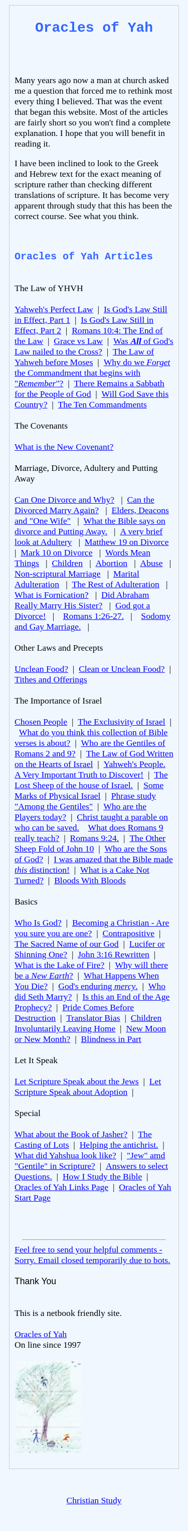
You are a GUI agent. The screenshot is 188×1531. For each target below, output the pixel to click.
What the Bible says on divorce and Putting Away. (90, 526)
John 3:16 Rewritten (113, 954)
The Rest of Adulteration (115, 584)
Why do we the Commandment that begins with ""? (92, 372)
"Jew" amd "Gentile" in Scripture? (90, 1160)
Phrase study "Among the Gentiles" (85, 801)
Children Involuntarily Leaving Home (88, 1023)
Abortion (111, 563)
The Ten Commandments (102, 404)
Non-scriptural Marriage (57, 574)
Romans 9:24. (94, 838)
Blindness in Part (111, 1039)
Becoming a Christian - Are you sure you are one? (92, 928)
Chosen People (41, 722)
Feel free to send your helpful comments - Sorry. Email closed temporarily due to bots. (92, 1254)
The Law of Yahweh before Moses (84, 356)
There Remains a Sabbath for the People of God (89, 388)
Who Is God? (38, 923)
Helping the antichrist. (119, 1145)
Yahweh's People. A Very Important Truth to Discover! (90, 769)
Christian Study (94, 1500)
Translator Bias (93, 1018)
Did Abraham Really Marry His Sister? (82, 600)
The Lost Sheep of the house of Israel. (91, 780)
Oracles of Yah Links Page (61, 1187)
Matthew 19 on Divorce (127, 542)
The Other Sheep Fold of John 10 (90, 843)
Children (67, 563)
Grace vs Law (78, 341)
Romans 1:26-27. (93, 616)
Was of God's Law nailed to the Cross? (94, 346)
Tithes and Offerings (51, 679)
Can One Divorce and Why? (64, 500)
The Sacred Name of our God (67, 944)
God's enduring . (97, 986)
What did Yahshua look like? (65, 1155)
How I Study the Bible (102, 1176)
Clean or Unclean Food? (122, 669)
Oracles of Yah (41, 1334)
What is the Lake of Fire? (59, 965)
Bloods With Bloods (90, 880)
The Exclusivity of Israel (121, 722)
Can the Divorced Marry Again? (84, 505)
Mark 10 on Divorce (56, 552)
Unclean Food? (41, 669)
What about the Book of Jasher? (71, 1134)
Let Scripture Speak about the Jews (77, 1081)
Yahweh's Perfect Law (54, 309)
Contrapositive (129, 933)
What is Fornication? (52, 595)
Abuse (151, 563)
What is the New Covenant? (64, 447)
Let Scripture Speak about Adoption (88, 1086)
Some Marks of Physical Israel (89, 790)
